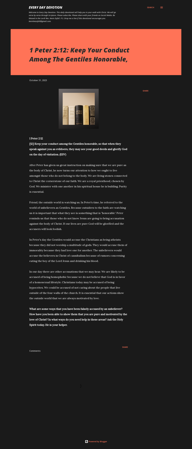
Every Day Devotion (45, 7)
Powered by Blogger (96, 441)
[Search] (150, 7)
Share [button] (146, 90)
